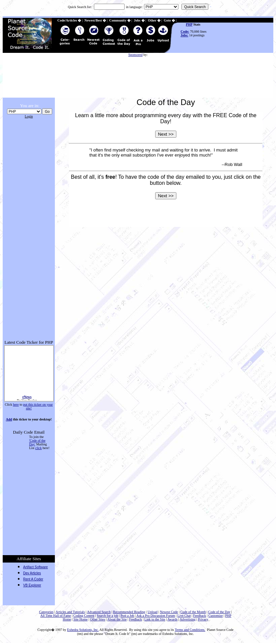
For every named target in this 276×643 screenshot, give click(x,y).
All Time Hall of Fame (55, 615)
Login (29, 116)
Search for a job (107, 615)
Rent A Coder (33, 579)
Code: (185, 31)
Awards (172, 619)
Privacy (203, 619)
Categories (46, 612)
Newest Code (169, 612)
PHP (189, 24)
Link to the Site (154, 619)
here (16, 404)
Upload (153, 612)
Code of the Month (193, 612)
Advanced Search (98, 612)
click (38, 448)
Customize (215, 615)
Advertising (188, 619)
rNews (26, 398)
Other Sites (97, 619)
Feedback (199, 615)
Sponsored (135, 55)
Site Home (80, 619)
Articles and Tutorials (70, 612)
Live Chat (184, 615)
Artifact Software (35, 567)
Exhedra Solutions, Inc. (83, 630)
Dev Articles (32, 573)
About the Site (117, 619)
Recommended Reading (129, 612)
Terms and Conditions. (190, 630)
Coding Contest (84, 615)
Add (9, 419)
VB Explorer (32, 585)
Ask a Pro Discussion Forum (155, 615)
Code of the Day (219, 612)
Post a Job (127, 615)
